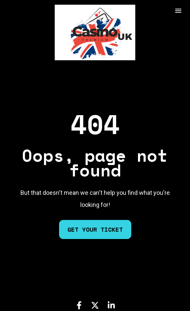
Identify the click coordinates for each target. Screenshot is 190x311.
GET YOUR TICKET (95, 223)
